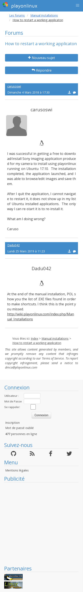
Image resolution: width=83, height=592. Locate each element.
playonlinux (20, 5)
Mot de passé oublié (19, 428)
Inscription (12, 423)
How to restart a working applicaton (36, 343)
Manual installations (44, 15)
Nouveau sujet (41, 57)
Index (34, 338)
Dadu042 (13, 245)
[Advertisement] (39, 523)
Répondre (42, 70)
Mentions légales (17, 470)
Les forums (17, 15)
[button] (77, 5)
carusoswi (14, 86)
